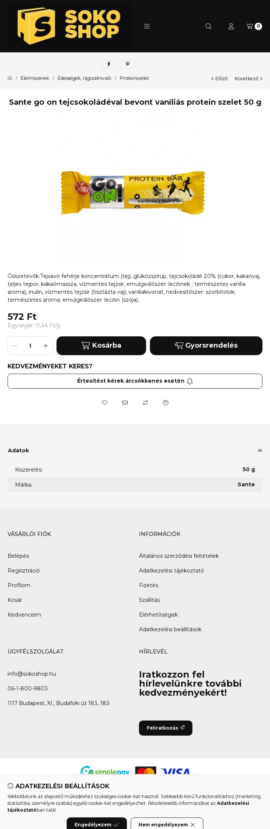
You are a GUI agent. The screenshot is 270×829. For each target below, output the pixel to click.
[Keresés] (208, 26)
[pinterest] (127, 64)
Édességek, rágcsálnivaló (84, 78)
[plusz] (46, 346)
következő (248, 78)
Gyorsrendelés (206, 345)
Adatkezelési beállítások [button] (170, 629)
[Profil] (231, 26)
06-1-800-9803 (28, 688)
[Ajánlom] (125, 402)
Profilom (19, 585)
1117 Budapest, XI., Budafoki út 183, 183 (59, 703)
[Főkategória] (10, 78)
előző (219, 78)
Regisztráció (24, 570)
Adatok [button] (18, 450)
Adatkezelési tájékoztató (171, 570)
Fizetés (148, 585)
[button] (146, 26)
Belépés (18, 556)
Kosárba (101, 345)
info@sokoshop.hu (32, 673)
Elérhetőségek (158, 614)
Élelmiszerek (35, 78)
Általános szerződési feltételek (179, 556)
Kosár (15, 600)
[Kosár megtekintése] (254, 26)
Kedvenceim (24, 614)
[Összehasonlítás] (145, 402)
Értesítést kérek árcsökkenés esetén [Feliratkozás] (135, 380)
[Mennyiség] (30, 346)
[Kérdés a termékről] (165, 402)
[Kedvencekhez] (104, 402)
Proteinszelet (134, 78)
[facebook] (108, 64)
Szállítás (149, 600)
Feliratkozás (166, 728)
